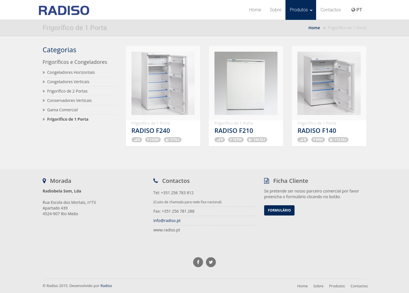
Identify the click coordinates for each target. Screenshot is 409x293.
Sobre (275, 9)
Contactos (330, 9)
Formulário (279, 210)
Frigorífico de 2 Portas (65, 91)
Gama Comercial (60, 109)
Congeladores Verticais (66, 81)
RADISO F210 (233, 130)
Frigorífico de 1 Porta (65, 119)
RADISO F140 (316, 130)
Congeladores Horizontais (69, 72)
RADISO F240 (151, 130)
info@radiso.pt (167, 220)
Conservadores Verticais (67, 100)
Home (255, 9)
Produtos (301, 9)
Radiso (106, 285)
